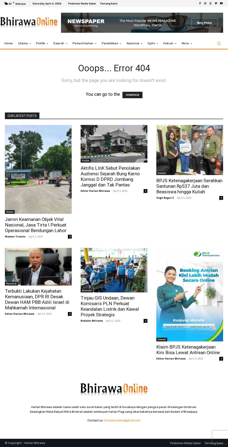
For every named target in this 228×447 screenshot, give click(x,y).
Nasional (11, 283)
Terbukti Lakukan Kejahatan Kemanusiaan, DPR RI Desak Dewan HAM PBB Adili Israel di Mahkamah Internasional (37, 299)
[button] (219, 43)
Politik (85, 160)
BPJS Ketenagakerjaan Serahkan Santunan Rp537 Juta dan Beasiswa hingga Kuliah (189, 186)
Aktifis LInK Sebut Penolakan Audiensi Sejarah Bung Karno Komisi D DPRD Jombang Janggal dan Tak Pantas (110, 176)
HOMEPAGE (132, 95)
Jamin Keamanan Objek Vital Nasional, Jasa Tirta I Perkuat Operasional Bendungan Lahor (35, 225)
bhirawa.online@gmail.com (122, 420)
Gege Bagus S (165, 197)
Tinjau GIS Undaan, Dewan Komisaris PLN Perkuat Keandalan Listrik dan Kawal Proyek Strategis (110, 306)
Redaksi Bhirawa (92, 320)
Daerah (162, 173)
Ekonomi (87, 290)
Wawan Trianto (15, 236)
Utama (9, 211)
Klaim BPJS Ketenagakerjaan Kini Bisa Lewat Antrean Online (188, 349)
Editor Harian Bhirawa (95, 190)
